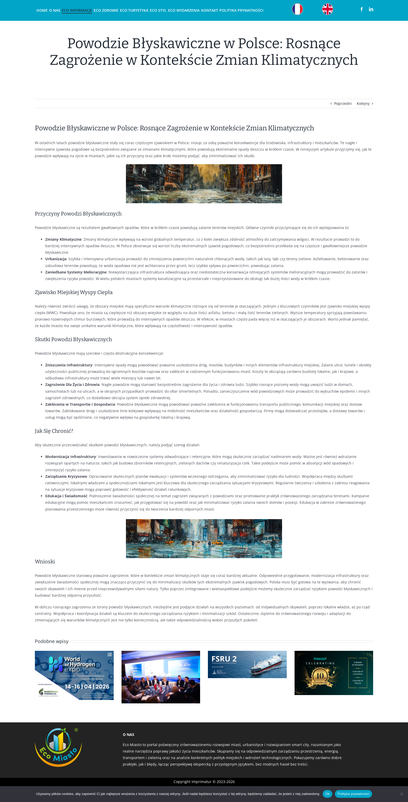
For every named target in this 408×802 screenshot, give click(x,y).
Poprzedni (343, 103)
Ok (327, 794)
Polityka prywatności (353, 794)
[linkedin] (371, 9)
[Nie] (401, 794)
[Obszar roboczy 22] (327, 4)
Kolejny (363, 103)
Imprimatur (202, 781)
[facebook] (362, 9)
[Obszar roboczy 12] (297, 4)
